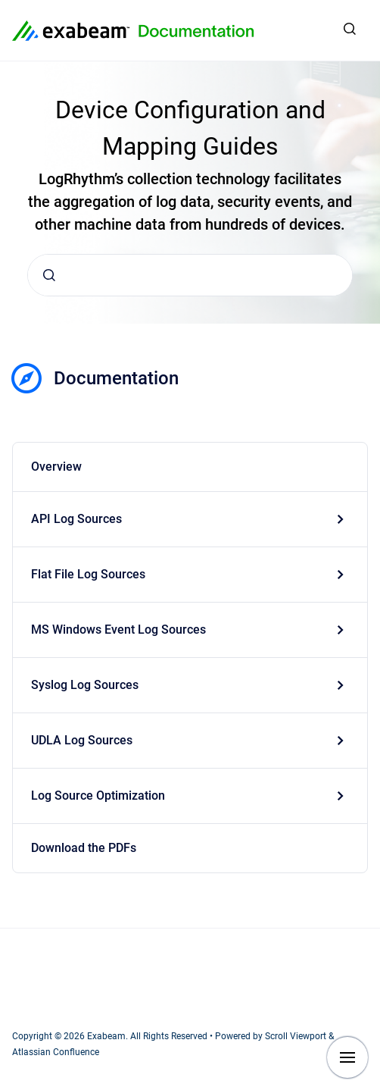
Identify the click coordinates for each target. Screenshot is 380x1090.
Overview (56, 466)
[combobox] (190, 275)
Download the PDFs (83, 848)
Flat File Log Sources (88, 574)
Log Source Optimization (98, 795)
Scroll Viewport (297, 1036)
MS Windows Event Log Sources (118, 629)
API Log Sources (76, 519)
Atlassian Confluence (55, 1052)
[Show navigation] (347, 1057)
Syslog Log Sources (85, 685)
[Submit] (49, 275)
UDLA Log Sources (81, 740)
